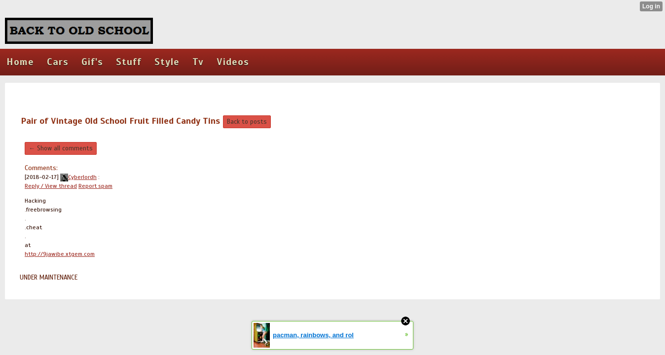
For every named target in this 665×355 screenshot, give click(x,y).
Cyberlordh (78, 177)
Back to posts (247, 122)
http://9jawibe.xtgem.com (60, 253)
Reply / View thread (51, 185)
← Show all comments (61, 148)
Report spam (95, 185)
